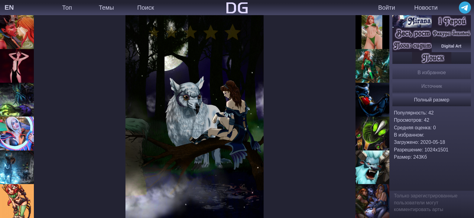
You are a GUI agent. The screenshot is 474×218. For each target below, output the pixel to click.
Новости (425, 7)
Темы (106, 7)
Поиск (145, 7)
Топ (67, 7)
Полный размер (432, 99)
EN (9, 7)
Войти (386, 7)
